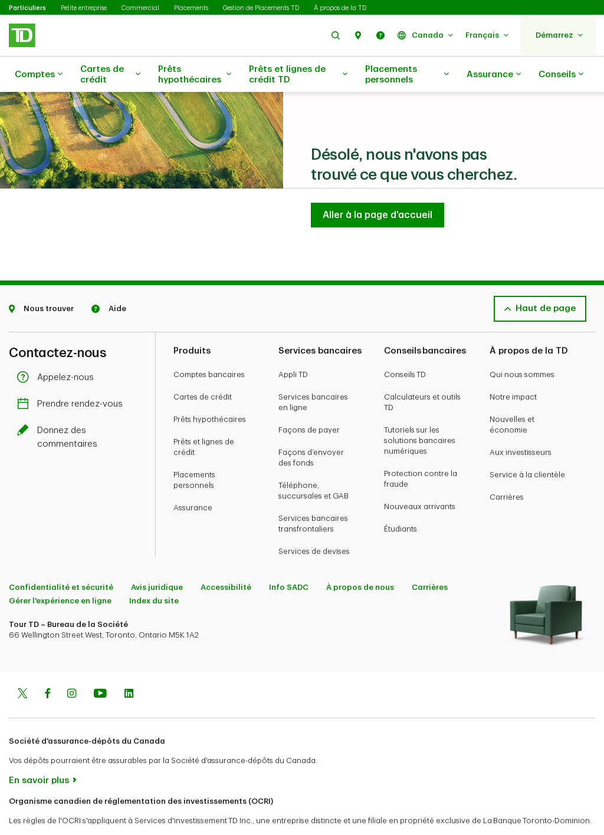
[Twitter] (22, 665)
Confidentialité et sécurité (61, 558)
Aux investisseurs (521, 423)
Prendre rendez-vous (73, 374)
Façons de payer (309, 400)
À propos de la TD (340, 8)
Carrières (507, 467)
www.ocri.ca (36, 811)
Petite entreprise (84, 8)
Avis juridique (157, 558)
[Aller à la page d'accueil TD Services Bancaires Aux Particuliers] (377, 185)
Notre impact (513, 367)
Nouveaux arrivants (419, 477)
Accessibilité (226, 558)
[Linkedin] (128, 665)
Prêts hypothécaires (194, 74)
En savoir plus (39, 751)
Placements (191, 8)
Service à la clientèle (527, 445)
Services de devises (314, 522)
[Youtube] (100, 665)
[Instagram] (71, 665)
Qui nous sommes (522, 345)
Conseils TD (405, 345)
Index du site (154, 571)
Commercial (140, 8)
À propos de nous (360, 558)
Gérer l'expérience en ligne (60, 571)
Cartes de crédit (110, 74)
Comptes (39, 75)
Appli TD (293, 345)
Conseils (561, 75)
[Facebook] (47, 665)
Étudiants (400, 499)
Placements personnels (407, 74)
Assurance (494, 75)
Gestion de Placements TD (261, 8)
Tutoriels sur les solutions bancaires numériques (419, 411)
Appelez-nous (58, 348)
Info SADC (288, 558)
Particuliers (27, 8)
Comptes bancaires (209, 345)
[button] (335, 35)
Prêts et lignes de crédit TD (298, 74)
